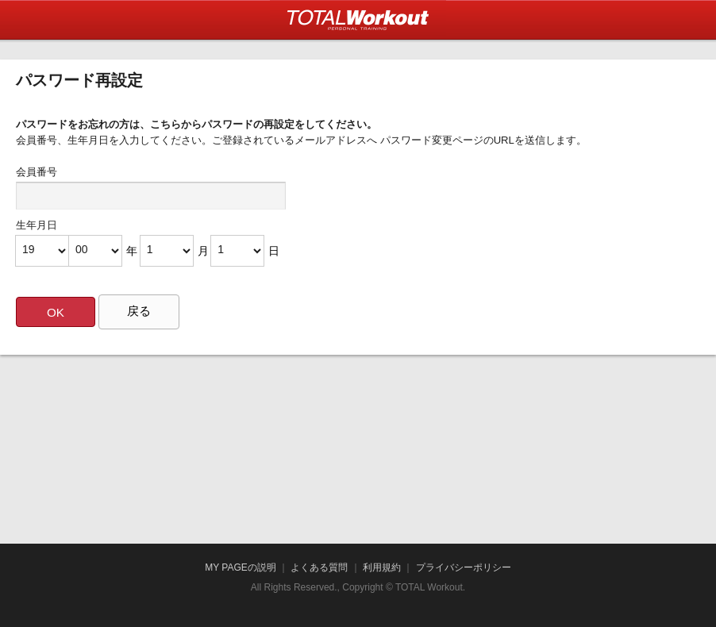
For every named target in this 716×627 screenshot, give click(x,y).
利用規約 (382, 567)
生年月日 (36, 225)
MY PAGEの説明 (240, 567)
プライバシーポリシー (463, 567)
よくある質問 (319, 567)
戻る (139, 310)
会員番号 (36, 172)
